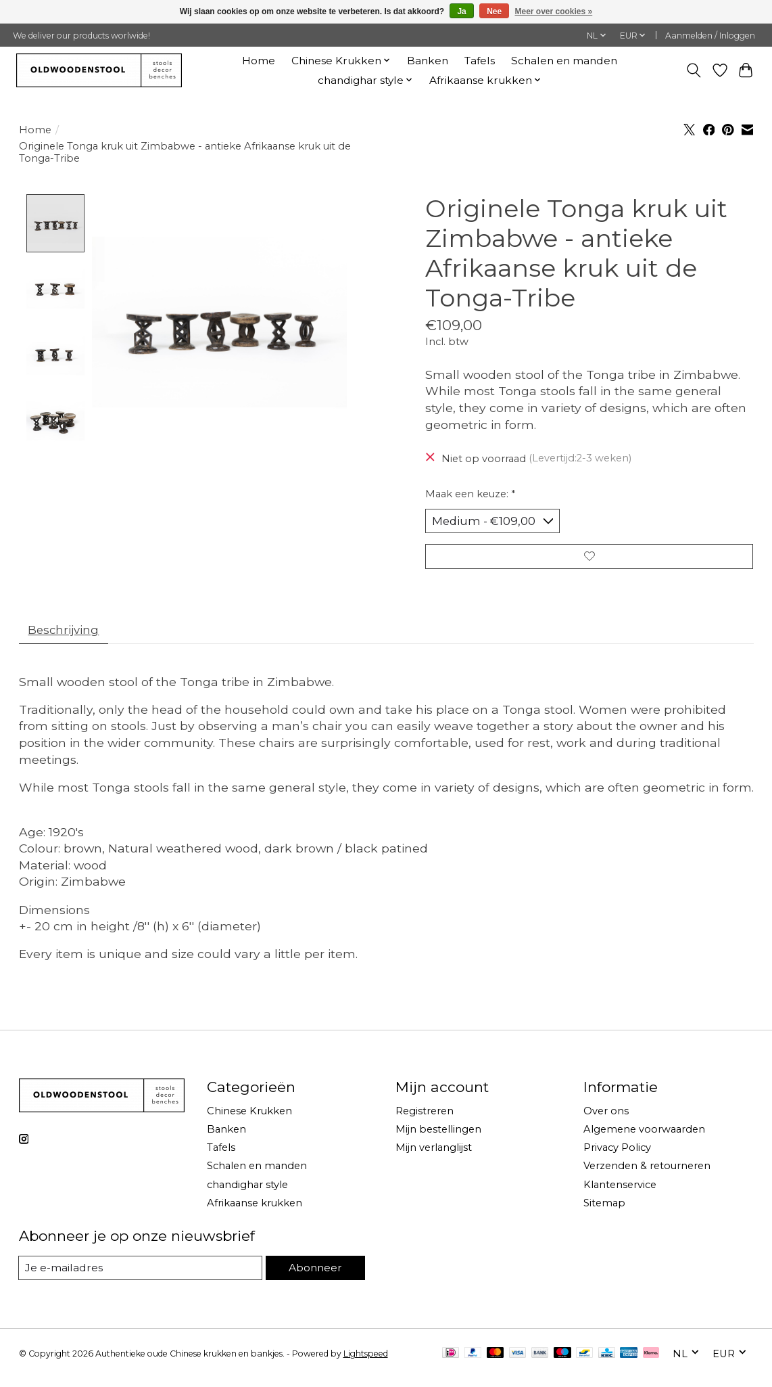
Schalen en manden (564, 60)
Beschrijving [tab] (66, 636)
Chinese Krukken (249, 1119)
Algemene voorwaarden (644, 1137)
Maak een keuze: (470, 494)
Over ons (606, 1119)
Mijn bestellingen (438, 1137)
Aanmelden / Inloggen (710, 35)
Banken (427, 60)
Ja (461, 11)
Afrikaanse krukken (254, 1210)
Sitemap (604, 1210)
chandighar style (247, 1192)
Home (258, 60)
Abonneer (314, 1275)
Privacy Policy (617, 1156)
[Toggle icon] (693, 70)
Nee (494, 11)
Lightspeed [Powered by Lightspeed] (365, 1362)
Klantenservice (619, 1192)
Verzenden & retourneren (646, 1174)
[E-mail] (140, 1276)
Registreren (424, 1119)
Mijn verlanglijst (433, 1156)
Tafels (479, 60)
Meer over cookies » (554, 11)
